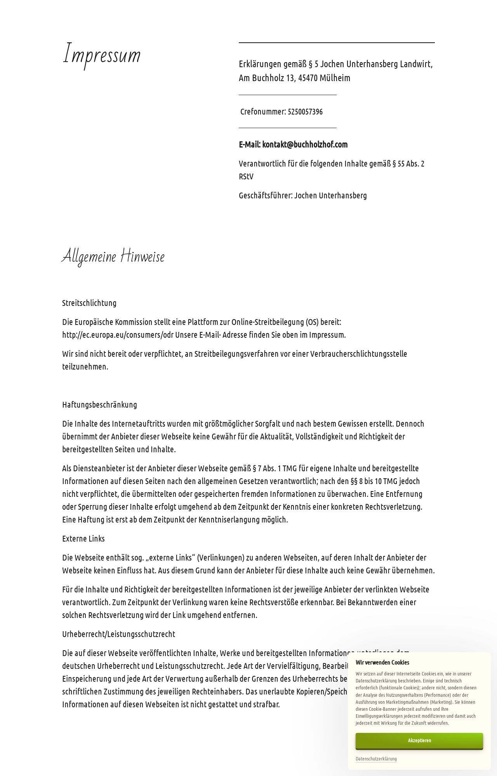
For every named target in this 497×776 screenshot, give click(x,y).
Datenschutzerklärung (376, 758)
